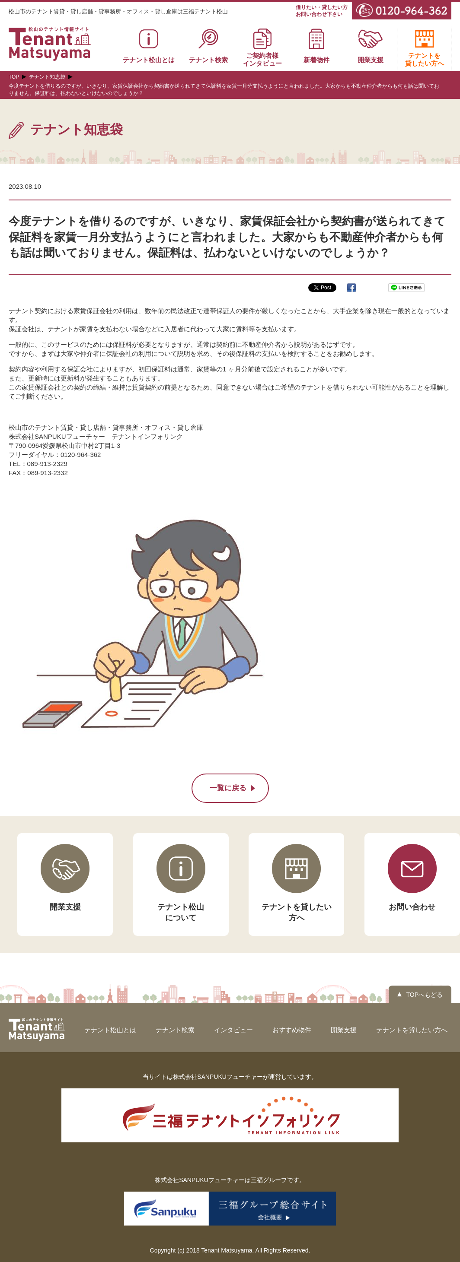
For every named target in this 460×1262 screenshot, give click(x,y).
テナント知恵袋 (47, 77)
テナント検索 (175, 1030)
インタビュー (233, 1030)
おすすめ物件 (291, 1030)
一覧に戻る (228, 788)
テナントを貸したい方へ (411, 1030)
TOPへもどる (424, 994)
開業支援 (344, 1030)
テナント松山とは (110, 1030)
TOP (14, 77)
